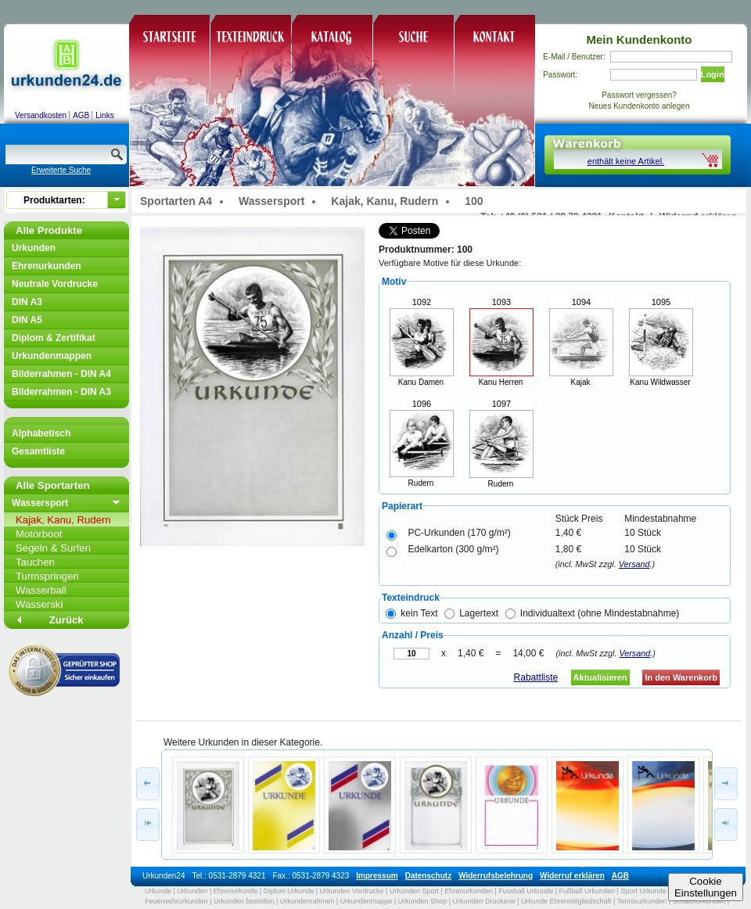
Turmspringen (47, 576)
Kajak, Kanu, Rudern (63, 520)
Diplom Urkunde (289, 891)
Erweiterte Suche (61, 170)
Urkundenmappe (366, 901)
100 (474, 201)
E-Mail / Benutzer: (574, 56)
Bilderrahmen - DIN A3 (61, 391)
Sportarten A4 (176, 201)
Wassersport (40, 503)
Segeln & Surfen (53, 548)
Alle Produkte (49, 230)
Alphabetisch (41, 433)
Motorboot (39, 534)
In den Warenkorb (681, 677)
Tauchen (35, 562)
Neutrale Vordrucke (55, 283)
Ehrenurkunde (236, 891)
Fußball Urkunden (587, 891)
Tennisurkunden (642, 901)
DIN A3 (27, 301)
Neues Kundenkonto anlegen (639, 106)
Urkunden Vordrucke (352, 891)
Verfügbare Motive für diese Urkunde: (450, 263)
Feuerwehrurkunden (176, 901)
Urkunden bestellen (244, 901)
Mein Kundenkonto (639, 39)
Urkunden (34, 248)
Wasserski (39, 604)
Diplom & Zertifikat (53, 337)
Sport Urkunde (643, 891)
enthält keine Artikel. (626, 161)
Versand (634, 564)
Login (712, 74)
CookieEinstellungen (705, 887)
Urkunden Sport (414, 891)
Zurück (66, 620)
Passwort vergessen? (639, 95)
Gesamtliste (38, 451)
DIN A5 (27, 319)
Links (104, 115)
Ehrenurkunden (46, 265)
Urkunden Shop (422, 901)
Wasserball (41, 590)
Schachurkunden (699, 901)
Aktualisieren (600, 677)
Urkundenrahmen (307, 901)
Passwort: (560, 74)
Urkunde (158, 891)
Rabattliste (536, 677)
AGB (81, 115)
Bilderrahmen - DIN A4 (61, 373)
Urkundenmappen (52, 355)
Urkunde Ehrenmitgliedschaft (566, 901)
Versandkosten (40, 115)
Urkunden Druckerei (483, 901)
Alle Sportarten (53, 485)
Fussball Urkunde (525, 891)
